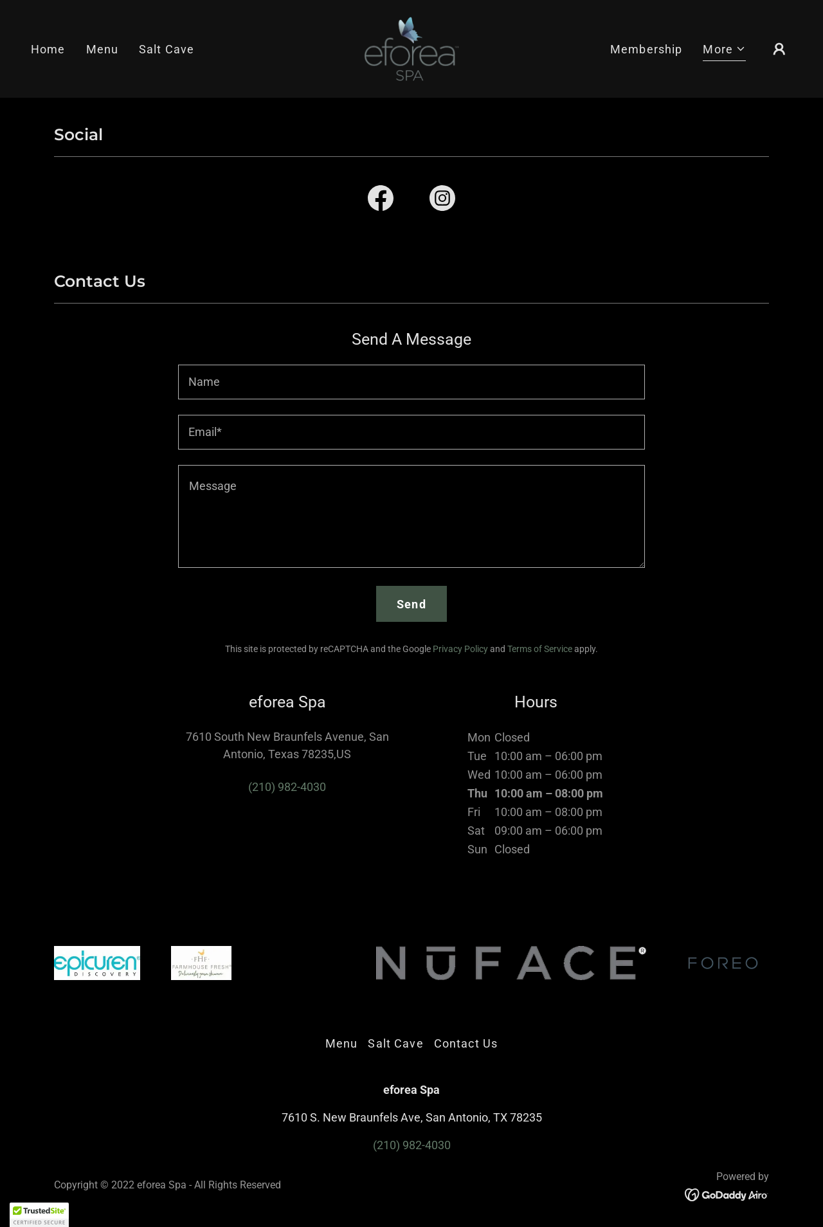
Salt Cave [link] (166, 49)
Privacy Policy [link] (460, 649)
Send (411, 604)
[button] (724, 51)
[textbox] (411, 382)
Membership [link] (646, 49)
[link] (411, 48)
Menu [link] (102, 49)
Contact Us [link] (466, 1043)
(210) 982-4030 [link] (287, 787)
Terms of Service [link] (539, 649)
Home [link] (48, 49)
